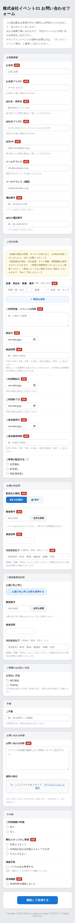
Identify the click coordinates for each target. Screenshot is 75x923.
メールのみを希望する (19, 866)
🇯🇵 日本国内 (16, 499)
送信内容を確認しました (21, 883)
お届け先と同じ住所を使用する (26, 591)
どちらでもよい (16, 853)
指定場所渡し (15, 473)
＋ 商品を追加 (37, 299)
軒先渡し (12, 469)
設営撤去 (12, 464)
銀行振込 (12, 680)
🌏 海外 (35, 499)
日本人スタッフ (16, 844)
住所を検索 (38, 518)
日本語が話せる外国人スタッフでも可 (27, 849)
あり (10, 826)
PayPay (12, 685)
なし (10, 831)
